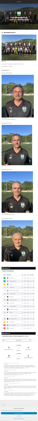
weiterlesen (27, 367)
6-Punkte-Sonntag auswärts (9, 390)
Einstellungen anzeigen (19, 418)
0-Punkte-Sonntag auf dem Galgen (10, 369)
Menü (19, 1)
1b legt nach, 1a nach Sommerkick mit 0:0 (11, 383)
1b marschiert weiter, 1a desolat (9, 376)
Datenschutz (4, 405)
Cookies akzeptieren (19, 413)
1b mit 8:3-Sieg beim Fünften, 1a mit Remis (11, 363)
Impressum (3, 403)
